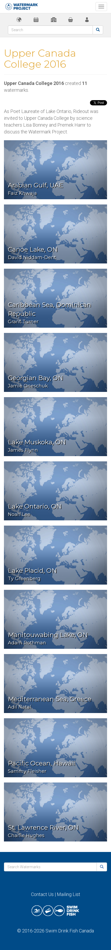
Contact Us (42, 894)
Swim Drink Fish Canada (70, 930)
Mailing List (68, 894)
